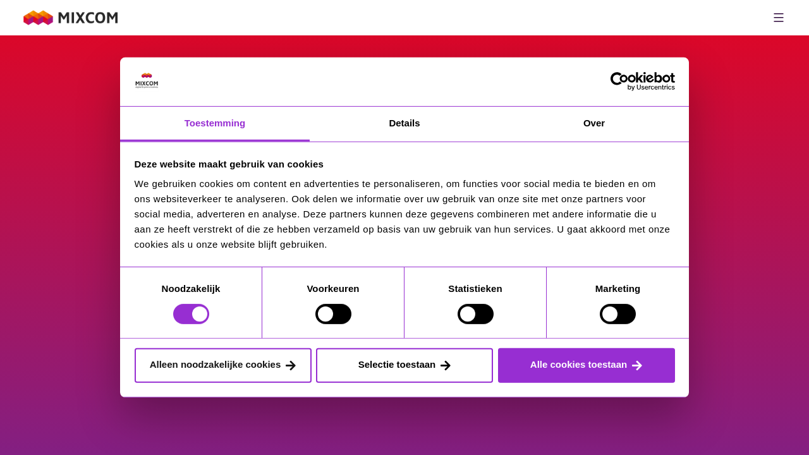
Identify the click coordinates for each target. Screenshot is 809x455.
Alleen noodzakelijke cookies (215, 364)
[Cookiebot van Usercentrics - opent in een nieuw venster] (619, 81)
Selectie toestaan (397, 364)
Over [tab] (594, 123)
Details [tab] (404, 123)
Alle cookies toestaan (578, 364)
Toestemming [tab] (215, 123)
